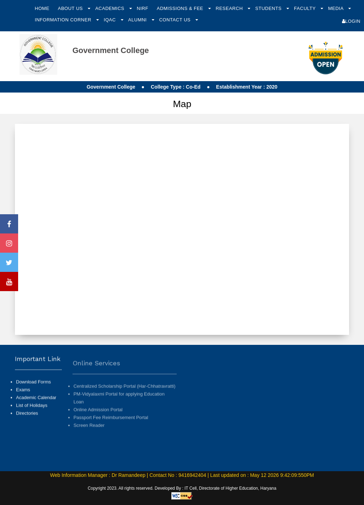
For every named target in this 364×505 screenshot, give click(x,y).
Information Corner (64, 19)
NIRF (142, 8)
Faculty (305, 8)
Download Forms (33, 389)
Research (230, 8)
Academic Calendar (36, 404)
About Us (71, 8)
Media (336, 8)
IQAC (110, 19)
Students (269, 8)
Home (42, 8)
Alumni (138, 19)
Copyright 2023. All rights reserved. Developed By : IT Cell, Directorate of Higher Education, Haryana (182, 488)
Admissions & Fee (181, 8)
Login (351, 21)
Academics (110, 8)
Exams (23, 397)
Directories (27, 420)
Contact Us (175, 19)
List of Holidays (31, 412)
